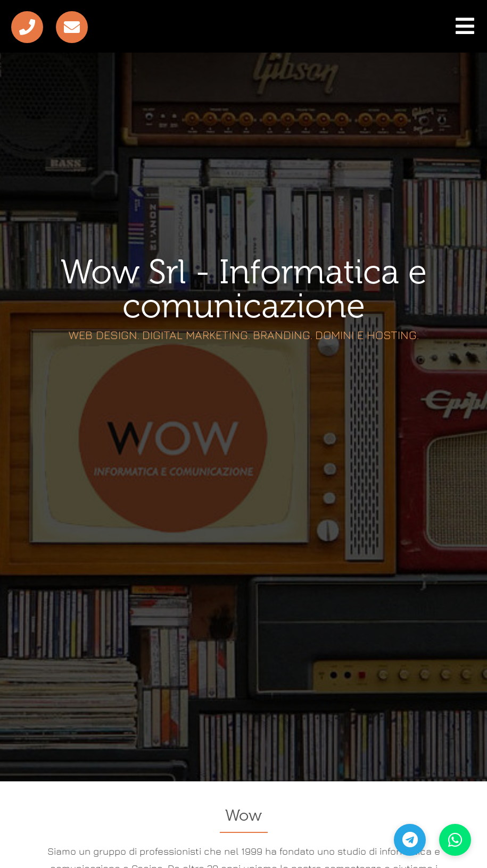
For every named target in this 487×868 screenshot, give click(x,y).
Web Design (103, 329)
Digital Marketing (195, 329)
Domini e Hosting (366, 329)
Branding (281, 329)
